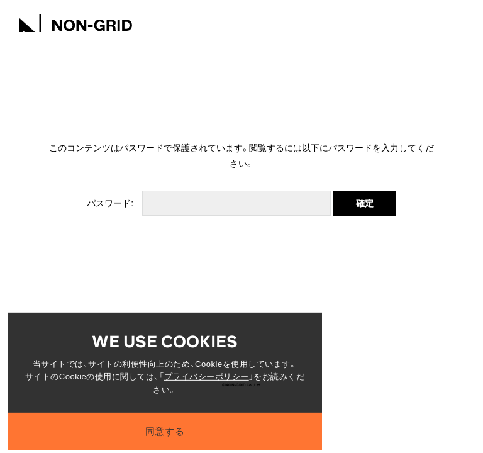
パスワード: (209, 203)
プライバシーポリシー (206, 380)
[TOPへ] (75, 21)
